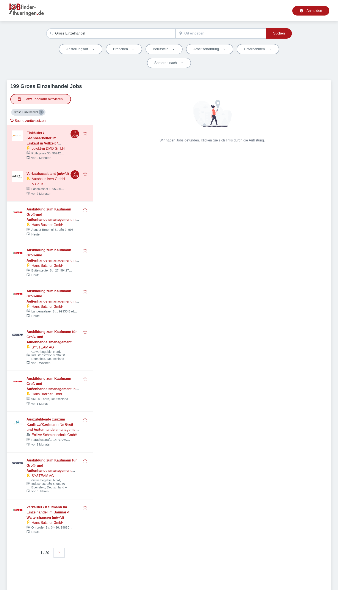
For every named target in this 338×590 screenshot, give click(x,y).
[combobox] (110, 33)
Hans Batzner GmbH (48, 225)
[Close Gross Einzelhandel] (41, 112)
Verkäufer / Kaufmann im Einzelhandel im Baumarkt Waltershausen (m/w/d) (48, 512)
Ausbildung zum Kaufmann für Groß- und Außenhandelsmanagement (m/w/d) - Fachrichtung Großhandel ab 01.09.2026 (52, 342)
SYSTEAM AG (43, 347)
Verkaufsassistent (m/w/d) (48, 174)
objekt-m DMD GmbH (48, 148)
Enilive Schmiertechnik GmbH (54, 435)
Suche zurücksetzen (28, 120)
